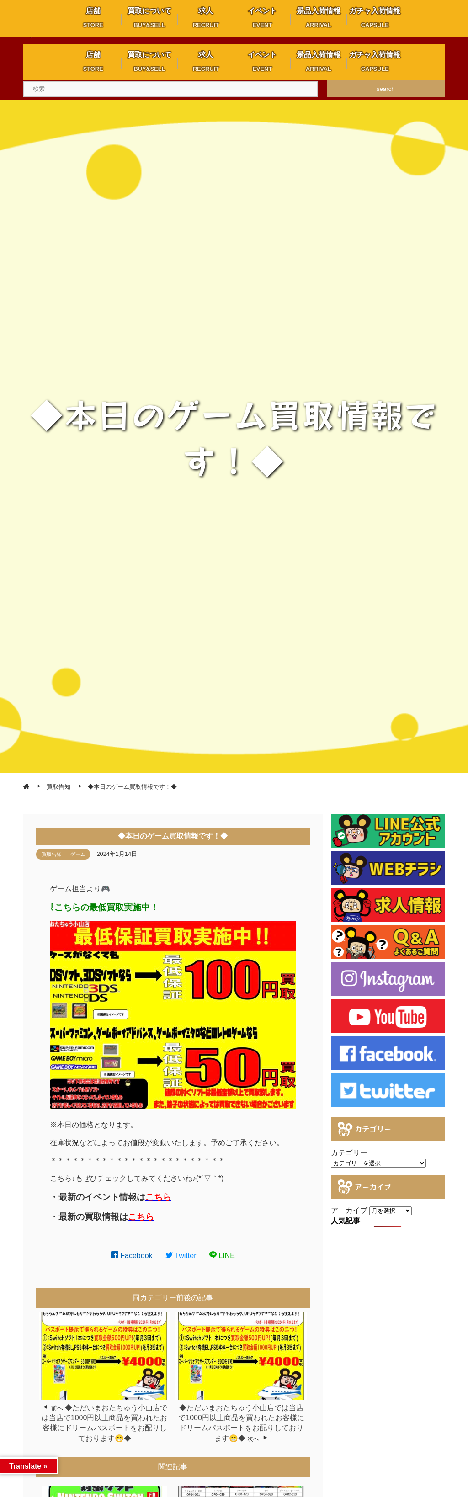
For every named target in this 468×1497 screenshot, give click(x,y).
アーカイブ (349, 1210)
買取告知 (52, 854)
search (386, 88)
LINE (222, 1255)
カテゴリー (349, 1153)
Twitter (181, 1255)
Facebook (132, 1255)
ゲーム (77, 854)
